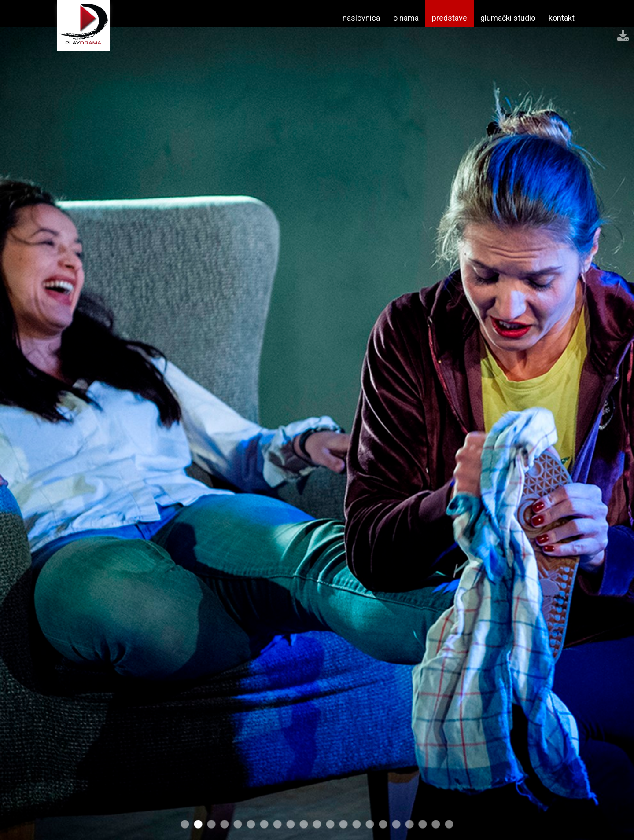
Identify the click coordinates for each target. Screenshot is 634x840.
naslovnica (361, 17)
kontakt (562, 17)
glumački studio (507, 17)
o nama (406, 17)
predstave (449, 17)
